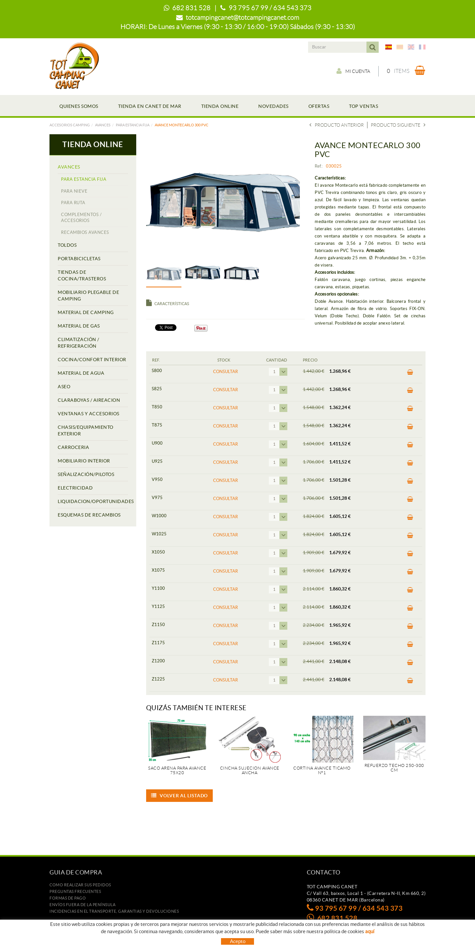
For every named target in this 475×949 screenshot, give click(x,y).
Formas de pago (67, 898)
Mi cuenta (353, 71)
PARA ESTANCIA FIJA (132, 125)
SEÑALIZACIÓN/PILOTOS (86, 474)
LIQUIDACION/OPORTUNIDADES (93, 501)
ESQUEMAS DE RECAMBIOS (89, 515)
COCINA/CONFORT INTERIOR (92, 359)
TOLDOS (67, 245)
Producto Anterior (336, 125)
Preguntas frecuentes (75, 891)
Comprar (410, 372)
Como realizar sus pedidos (80, 885)
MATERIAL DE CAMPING (86, 312)
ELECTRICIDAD (75, 487)
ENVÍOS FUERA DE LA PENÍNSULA (82, 904)
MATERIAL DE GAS (79, 326)
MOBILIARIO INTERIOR (84, 460)
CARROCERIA (73, 447)
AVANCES (103, 125)
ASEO (64, 386)
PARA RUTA (73, 202)
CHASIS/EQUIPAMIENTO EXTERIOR (85, 430)
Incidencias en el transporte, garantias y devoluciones (114, 911)
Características (167, 303)
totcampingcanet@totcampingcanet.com (242, 17)
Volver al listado (179, 795)
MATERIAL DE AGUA (81, 373)
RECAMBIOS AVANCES (85, 232)
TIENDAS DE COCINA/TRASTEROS (82, 275)
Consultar (225, 371)
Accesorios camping (69, 125)
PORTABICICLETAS (79, 258)
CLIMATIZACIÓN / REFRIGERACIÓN (78, 343)
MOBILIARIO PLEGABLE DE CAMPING (88, 295)
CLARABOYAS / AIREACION (89, 400)
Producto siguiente (398, 125)
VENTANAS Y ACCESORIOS (88, 413)
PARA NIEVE (74, 191)
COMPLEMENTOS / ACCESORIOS (81, 217)
